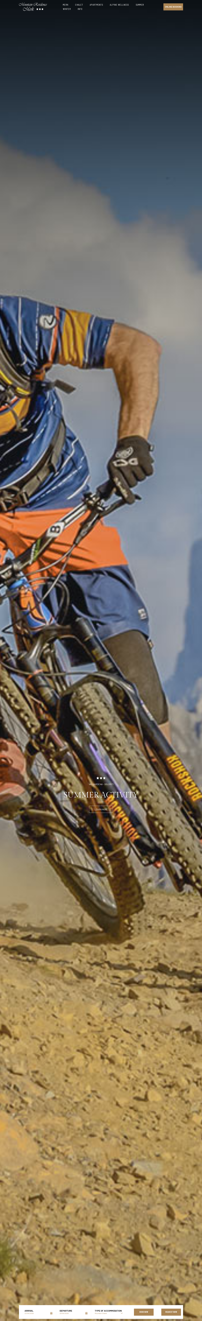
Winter (67, 8)
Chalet (79, 4)
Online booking (173, 6)
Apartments (96, 4)
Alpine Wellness (119, 4)
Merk (65, 4)
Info (80, 8)
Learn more (101, 809)
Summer (140, 4)
